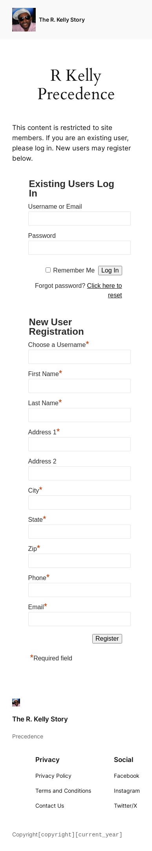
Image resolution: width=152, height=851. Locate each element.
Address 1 (44, 431)
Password (42, 235)
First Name (45, 373)
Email (38, 606)
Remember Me (74, 270)
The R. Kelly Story (62, 19)
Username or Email (55, 206)
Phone (39, 577)
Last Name (45, 402)
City (35, 489)
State (37, 518)
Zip (34, 547)
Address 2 (42, 461)
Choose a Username (58, 343)
